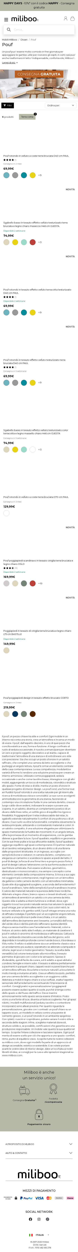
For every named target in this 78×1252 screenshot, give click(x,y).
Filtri (8, 105)
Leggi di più (10, 62)
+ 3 (39, 242)
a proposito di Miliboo (19, 1144)
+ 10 (40, 583)
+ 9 (39, 175)
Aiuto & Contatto (16, 1153)
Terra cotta (28, 116)
